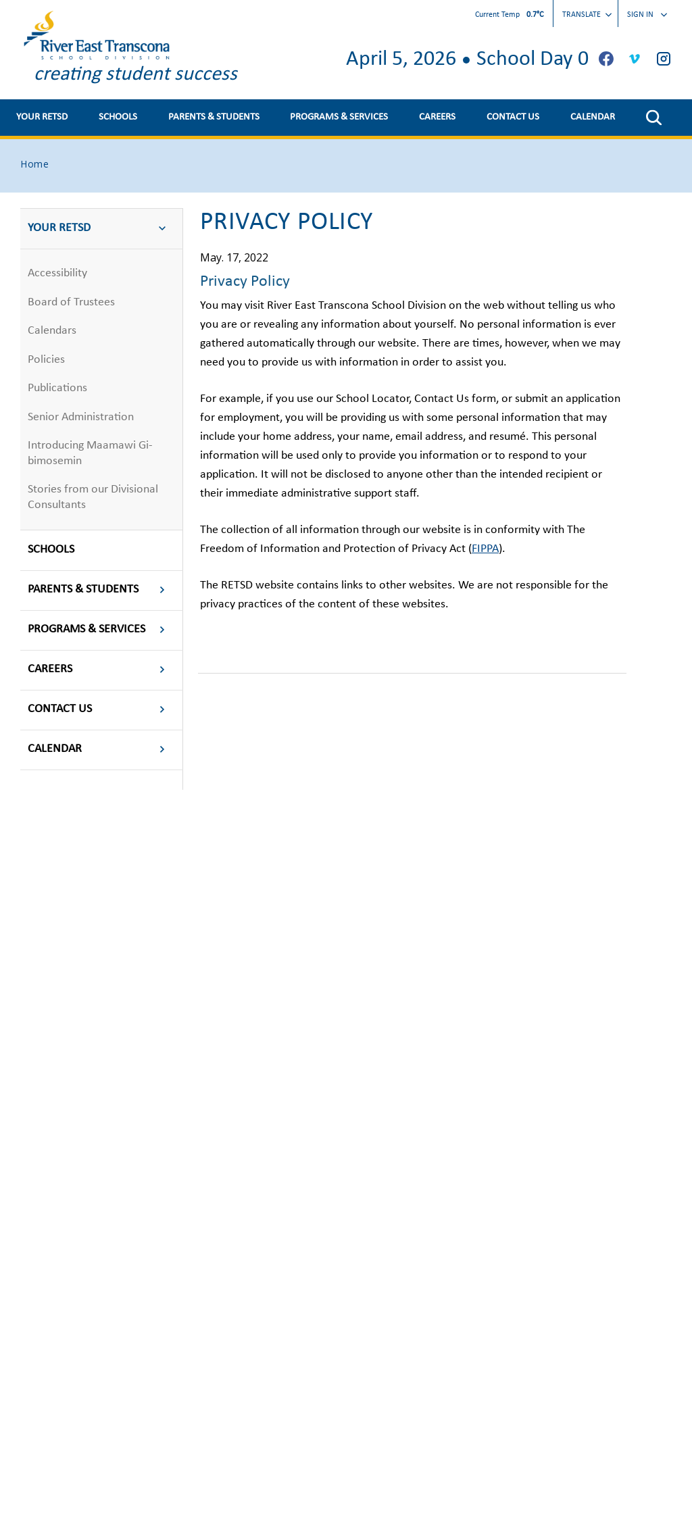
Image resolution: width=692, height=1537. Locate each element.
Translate (587, 15)
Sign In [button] (647, 15)
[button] (654, 118)
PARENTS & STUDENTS (214, 117)
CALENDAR (592, 117)
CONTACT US (513, 117)
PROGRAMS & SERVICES (339, 117)
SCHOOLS (118, 117)
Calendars (52, 330)
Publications (57, 388)
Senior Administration (81, 417)
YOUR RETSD (42, 117)
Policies (46, 359)
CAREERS (437, 117)
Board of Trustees (71, 302)
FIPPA (485, 549)
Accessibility (57, 273)
